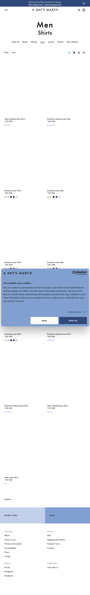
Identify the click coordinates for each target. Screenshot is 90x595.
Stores (7, 567)
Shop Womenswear (53, 4)
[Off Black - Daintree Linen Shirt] (14, 197)
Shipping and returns (56, 540)
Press (7, 552)
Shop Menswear (36, 4)
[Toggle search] (79, 10)
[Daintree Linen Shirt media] (24, 159)
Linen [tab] (42, 42)
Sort (14, 52)
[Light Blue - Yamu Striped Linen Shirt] (8, 125)
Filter (7, 52)
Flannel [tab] (34, 42)
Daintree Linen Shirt (13, 190)
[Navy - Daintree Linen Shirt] (11, 197)
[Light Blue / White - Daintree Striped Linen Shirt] (51, 125)
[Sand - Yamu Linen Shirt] (5, 484)
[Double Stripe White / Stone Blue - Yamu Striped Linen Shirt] (5, 125)
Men (45, 25)
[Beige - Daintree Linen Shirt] (8, 197)
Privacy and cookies (13, 544)
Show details (74, 312)
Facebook (9, 576)
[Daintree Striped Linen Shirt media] (66, 87)
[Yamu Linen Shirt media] (24, 446)
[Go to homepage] (45, 10)
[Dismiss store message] (83, 3)
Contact (50, 548)
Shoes (52, 515)
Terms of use (10, 540)
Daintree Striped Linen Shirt (59, 119)
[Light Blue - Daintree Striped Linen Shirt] (48, 125)
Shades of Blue (11, 515)
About (7, 535)
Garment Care (53, 544)
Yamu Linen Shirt (11, 477)
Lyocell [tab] (51, 42)
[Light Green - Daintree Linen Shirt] (5, 197)
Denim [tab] (24, 42)
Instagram (9, 571)
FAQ (49, 535)
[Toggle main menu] (6, 10)
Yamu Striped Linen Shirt (15, 119)
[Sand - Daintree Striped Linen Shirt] (54, 125)
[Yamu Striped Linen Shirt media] (24, 87)
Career (8, 556)
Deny (44, 320)
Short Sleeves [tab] (72, 42)
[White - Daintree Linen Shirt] (17, 197)
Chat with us (52, 567)
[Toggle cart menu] (83, 10)
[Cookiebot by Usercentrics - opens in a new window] (74, 273)
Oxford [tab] (60, 42)
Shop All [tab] (15, 42)
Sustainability (10, 548)
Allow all (73, 320)
